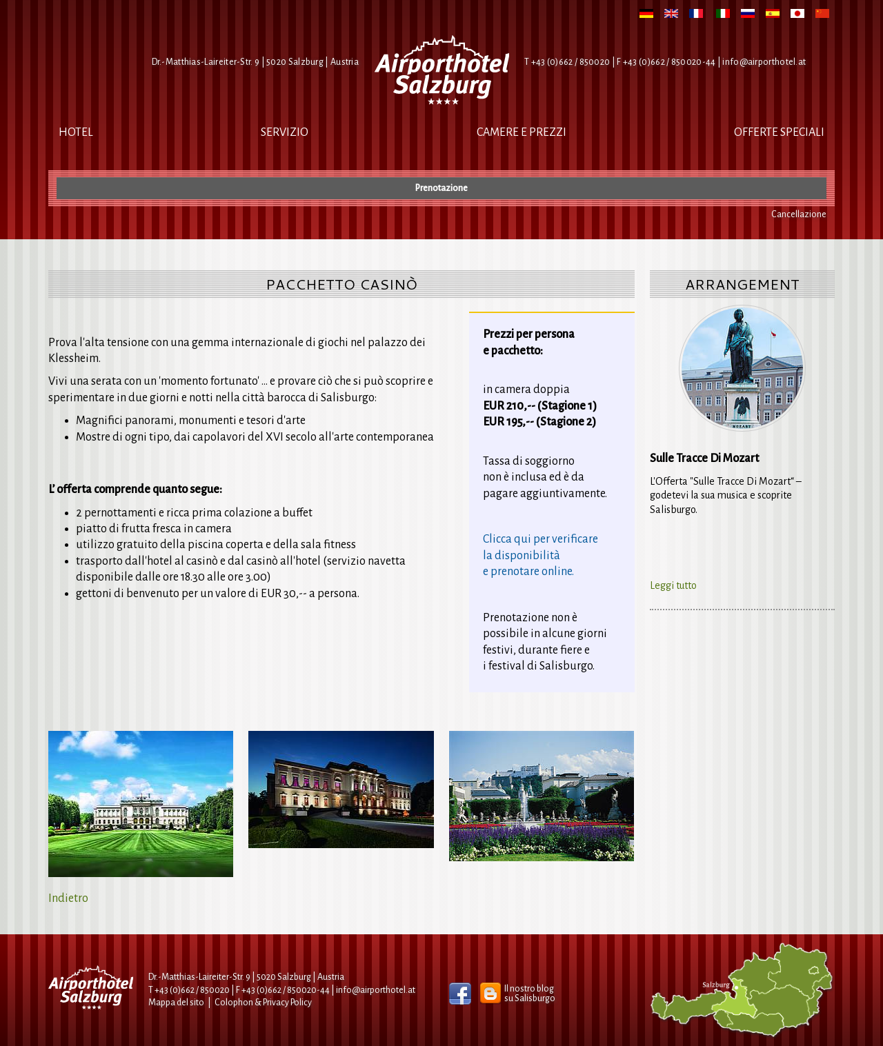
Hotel (76, 132)
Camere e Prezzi (521, 132)
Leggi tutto (673, 585)
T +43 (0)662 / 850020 (567, 62)
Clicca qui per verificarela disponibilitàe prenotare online (540, 555)
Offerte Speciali (779, 132)
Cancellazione (798, 214)
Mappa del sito (176, 1002)
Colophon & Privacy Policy (263, 1002)
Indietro (68, 898)
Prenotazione (441, 188)
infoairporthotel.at (764, 62)
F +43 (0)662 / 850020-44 (283, 990)
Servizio (284, 132)
